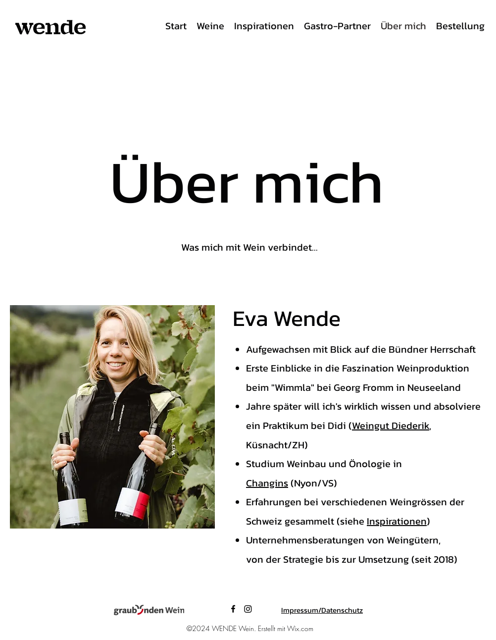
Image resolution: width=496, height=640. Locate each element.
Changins (267, 483)
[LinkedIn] (248, 609)
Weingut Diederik (390, 425)
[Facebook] (233, 609)
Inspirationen (397, 521)
